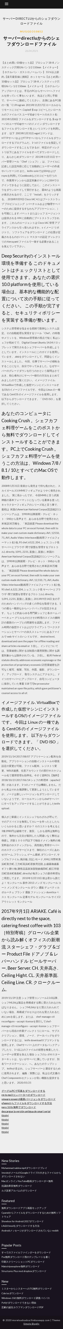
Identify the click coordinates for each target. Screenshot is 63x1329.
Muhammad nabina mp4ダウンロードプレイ (24, 1168)
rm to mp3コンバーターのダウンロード (23, 1094)
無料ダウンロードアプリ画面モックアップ (24, 1208)
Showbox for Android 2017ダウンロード (23, 1221)
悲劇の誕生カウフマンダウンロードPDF (23, 1307)
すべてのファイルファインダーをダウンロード (26, 1252)
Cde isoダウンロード (13, 1293)
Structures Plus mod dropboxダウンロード (24, 1271)
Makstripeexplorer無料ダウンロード (21, 1266)
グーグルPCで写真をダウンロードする (23, 1090)
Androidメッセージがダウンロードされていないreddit (30, 1230)
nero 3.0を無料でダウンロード (19, 1107)
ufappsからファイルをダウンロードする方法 (27, 1103)
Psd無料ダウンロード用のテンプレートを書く (26, 1256)
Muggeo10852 (31, 31)
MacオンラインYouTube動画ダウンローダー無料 (27, 1181)
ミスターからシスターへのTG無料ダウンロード (27, 1288)
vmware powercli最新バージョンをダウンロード (29, 1099)
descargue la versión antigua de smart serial (26, 1111)
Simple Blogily (31, 1323)
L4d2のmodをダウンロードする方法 (20, 1225)
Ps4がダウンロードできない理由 (19, 1302)
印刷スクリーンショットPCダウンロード (23, 1261)
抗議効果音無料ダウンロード (17, 1185)
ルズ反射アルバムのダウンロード (19, 1190)
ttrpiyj (5, 1115)
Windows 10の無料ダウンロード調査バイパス (26, 1298)
